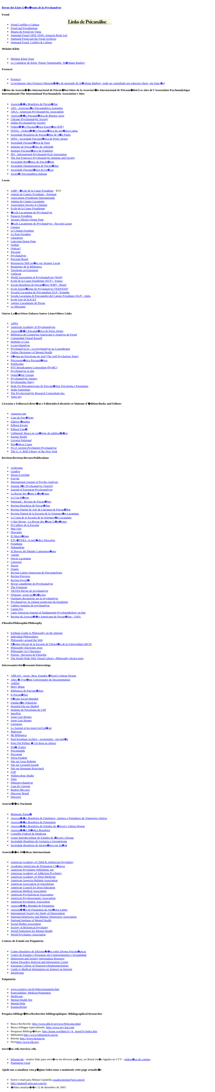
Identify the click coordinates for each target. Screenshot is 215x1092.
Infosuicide (17, 1059)
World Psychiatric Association (28, 934)
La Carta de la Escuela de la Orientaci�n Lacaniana (41, 517)
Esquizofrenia (19, 1007)
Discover (16, 796)
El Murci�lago (20, 536)
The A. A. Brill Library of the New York (34, 451)
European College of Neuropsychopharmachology (40, 965)
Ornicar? (16, 248)
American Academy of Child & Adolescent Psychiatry (42, 862)
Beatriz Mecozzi (20, 789)
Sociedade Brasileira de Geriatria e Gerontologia (39, 841)
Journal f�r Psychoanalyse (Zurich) (32, 486)
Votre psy (16, 396)
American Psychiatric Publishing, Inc (32, 869)
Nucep (14, 565)
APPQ (14, 323)
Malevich (16, 731)
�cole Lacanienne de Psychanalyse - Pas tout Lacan (41, 223)
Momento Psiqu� (21, 814)
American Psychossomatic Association (33, 898)
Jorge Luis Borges (21, 717)
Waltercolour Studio (22, 775)
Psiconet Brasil (19, 259)
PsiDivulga (17, 363)
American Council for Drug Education (33, 887)
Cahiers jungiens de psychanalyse (30, 605)
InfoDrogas (17, 972)
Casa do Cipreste (20, 786)
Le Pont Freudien (21, 234)
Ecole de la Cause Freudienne (28, 208)
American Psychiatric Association (30, 901)
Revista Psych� (20, 580)
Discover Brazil (20, 793)
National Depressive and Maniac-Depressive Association (44, 916)
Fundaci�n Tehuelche (24, 702)
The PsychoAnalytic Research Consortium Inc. (38, 393)
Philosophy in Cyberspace (26, 651)
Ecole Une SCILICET (23, 299)
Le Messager (18, 306)
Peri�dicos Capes (21, 444)
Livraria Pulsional (21, 440)
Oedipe (15, 244)
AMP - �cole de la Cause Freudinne (32, 190)
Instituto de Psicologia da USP (28, 709)
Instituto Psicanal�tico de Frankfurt (32, 150)
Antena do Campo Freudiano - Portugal (33, 194)
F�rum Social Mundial (24, 698)
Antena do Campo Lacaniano (28, 201)
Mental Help (18, 1003)
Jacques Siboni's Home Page (27, 219)
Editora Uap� (19, 429)
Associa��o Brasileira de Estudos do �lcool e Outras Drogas (48, 826)
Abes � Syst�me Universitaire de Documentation (40, 679)
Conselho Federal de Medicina (28, 833)
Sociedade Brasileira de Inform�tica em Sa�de (39, 845)
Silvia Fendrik (19, 757)
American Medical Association (29, 891)
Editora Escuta (19, 425)
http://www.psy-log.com (60, 1027)
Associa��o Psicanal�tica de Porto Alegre (37, 331)
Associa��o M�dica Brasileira (30, 830)
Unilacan (16, 273)
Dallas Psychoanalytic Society (28, 122)
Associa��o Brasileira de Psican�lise (34, 104)
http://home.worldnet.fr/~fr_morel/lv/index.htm (69, 1031)
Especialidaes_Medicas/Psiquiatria (31, 992)
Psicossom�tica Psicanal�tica (29, 360)
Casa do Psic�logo (22, 417)
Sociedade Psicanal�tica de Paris (30, 142)
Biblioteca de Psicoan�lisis (27, 690)
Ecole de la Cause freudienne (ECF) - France (37, 280)
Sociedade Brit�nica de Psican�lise (32, 161)
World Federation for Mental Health (31, 931)
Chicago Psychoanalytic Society (29, 119)
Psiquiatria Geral (20, 1062)
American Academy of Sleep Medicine (33, 876)
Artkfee (15, 683)
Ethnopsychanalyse (22, 782)
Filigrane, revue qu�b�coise (28, 594)
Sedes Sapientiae (20, 389)
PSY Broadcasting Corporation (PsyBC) (34, 367)
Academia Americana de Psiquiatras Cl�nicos (38, 866)
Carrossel (16, 562)
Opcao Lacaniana (21, 558)
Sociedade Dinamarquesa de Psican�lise (35, 165)
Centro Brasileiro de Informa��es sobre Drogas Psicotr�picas (48, 951)
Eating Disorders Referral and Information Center (39, 962)
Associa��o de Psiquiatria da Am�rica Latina (39, 909)
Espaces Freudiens (21, 216)
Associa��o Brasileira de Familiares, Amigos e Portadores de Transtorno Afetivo (59, 818)
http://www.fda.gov (27, 1042)
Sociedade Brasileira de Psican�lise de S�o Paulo (41, 134)
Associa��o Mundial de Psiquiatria (32, 905)
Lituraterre (17, 237)
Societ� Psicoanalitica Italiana (29, 173)
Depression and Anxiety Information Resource (38, 958)
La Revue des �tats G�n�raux (30, 493)
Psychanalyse (18, 255)
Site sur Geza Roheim (23, 761)
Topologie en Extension (24, 270)
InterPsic (16, 713)
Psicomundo (18, 750)
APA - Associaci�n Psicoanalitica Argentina (37, 108)
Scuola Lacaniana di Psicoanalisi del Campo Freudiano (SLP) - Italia (51, 296)
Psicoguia (16, 754)
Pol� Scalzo (18, 747)
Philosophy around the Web (27, 640)
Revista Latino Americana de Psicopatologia (36, 572)
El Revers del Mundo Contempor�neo (33, 551)
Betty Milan (17, 686)
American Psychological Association (32, 894)
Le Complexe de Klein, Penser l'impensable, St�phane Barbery (48, 62)
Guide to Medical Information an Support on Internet (41, 969)
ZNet (14, 779)
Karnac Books (19, 436)
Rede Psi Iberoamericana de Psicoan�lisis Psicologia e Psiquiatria (49, 386)
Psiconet (15, 252)
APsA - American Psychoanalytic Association (37, 111)
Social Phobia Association (26, 923)
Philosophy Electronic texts (27, 647)
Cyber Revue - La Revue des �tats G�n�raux (39, 521)
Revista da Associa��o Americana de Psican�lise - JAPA (46, 616)
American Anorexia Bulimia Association (34, 880)
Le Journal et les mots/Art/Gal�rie (31, 728)
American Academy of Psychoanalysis (33, 327)
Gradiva (15, 471)
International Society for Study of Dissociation (38, 913)
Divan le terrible (20, 475)
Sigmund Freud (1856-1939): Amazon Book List (39, 35)
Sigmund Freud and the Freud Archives (33, 38)
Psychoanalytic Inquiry (24, 378)
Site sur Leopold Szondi (25, 764)
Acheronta (17, 467)
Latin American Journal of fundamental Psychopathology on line (48, 612)
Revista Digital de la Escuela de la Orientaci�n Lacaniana (45, 513)
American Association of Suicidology (32, 884)
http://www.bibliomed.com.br (41, 1034)
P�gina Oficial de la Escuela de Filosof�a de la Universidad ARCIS (51, 644)
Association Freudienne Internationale (33, 197)
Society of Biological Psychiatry (29, 927)
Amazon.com (18, 413)
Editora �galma (20, 421)
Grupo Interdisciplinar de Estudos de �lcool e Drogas (42, 837)
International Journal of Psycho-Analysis (34, 482)
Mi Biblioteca (19, 735)
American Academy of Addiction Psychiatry (36, 873)
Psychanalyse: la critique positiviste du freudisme (39, 602)
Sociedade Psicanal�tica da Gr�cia (32, 169)
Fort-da (15, 478)
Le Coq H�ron (20, 497)
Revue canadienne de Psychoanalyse (32, 583)
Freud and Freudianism (24, 28)
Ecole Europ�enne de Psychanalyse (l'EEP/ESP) (39, 288)
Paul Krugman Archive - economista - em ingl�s (39, 739)
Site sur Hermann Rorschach (27, 768)
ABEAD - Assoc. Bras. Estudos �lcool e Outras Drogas (43, 675)
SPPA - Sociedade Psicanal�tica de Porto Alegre (39, 138)
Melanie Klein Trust (22, 58)
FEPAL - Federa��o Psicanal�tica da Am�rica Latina (44, 130)
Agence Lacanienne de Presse (28, 303)
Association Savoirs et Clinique (29, 204)
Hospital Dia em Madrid (25, 706)
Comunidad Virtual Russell (26, 338)
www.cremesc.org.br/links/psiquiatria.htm (35, 989)
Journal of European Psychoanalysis (32, 489)
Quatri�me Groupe (22, 375)
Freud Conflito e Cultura (25, 24)
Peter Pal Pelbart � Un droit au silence (33, 743)
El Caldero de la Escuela (25, 525)
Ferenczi (16, 79)
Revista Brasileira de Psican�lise (30, 505)
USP (13, 772)
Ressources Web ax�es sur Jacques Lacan (35, 263)
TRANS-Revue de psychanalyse (29, 590)
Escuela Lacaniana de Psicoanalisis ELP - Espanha (40, 292)
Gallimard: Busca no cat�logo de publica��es (39, 433)
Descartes (16, 532)
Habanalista (17, 547)
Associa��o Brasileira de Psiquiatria (33, 822)
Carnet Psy (17, 609)
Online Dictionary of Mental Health (31, 352)
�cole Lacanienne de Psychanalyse (31, 212)
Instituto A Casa (20, 341)
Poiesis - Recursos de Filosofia (28, 654)
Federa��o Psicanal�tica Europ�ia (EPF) (37, 126)
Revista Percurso (20, 576)
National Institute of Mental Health (31, 920)
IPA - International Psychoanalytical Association (39, 154)
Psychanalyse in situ (22, 371)
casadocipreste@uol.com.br (69, 1079)
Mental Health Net (21, 999)
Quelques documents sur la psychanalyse (34, 598)
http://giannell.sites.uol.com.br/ (29, 1083)
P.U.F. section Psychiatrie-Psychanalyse (34, 447)
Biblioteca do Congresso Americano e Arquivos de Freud (44, 334)
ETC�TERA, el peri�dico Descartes (33, 540)
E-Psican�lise (19, 694)
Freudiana (16, 543)
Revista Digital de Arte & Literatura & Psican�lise (41, 509)
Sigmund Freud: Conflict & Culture (31, 42)
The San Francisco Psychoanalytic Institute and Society (43, 157)
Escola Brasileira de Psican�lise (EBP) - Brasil (38, 284)
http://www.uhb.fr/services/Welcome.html (56, 1023)
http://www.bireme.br (32, 1038)
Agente (15, 554)
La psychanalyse (20, 345)
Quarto (15, 569)
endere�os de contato (137, 1059)
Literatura (16, 724)
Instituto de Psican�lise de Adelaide (32, 146)
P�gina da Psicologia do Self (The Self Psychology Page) (45, 356)
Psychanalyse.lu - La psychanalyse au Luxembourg (40, 348)
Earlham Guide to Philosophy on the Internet (37, 633)
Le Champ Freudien (22, 230)
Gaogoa (15, 227)
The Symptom (19, 587)
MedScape (17, 996)
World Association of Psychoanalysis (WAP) (36, 277)
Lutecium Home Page (23, 241)
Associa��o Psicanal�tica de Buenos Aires (37, 115)
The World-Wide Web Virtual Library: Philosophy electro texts (47, 658)
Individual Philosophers (24, 636)
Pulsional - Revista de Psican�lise (31, 501)
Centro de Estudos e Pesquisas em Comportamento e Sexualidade (49, 955)
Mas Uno (16, 528)
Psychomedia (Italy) (22, 382)
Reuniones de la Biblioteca (26, 266)
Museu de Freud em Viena (26, 31)
